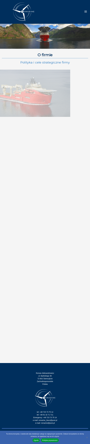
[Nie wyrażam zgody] (87, 437)
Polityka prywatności (50, 440)
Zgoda (36, 440)
